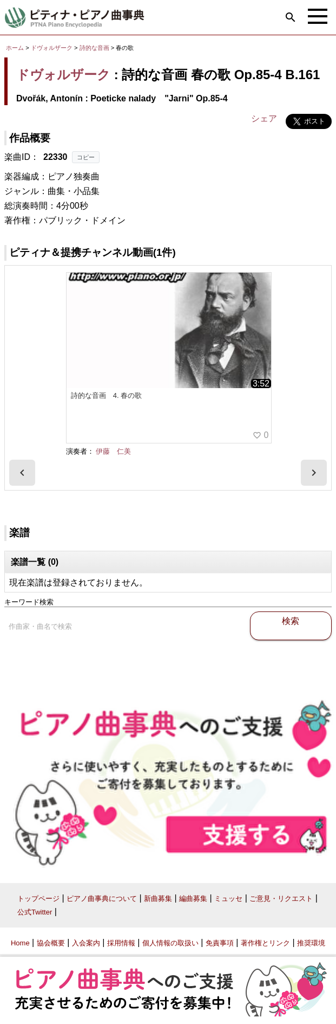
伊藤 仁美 (113, 451)
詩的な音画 (95, 47)
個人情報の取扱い (170, 943)
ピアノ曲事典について (102, 898)
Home (20, 943)
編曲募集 (193, 898)
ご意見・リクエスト (281, 898)
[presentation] (22, 473)
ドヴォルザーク (52, 47)
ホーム (15, 47)
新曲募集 (158, 898)
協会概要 (51, 943)
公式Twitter (34, 912)
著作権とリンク (265, 943)
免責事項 (220, 943)
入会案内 (86, 943)
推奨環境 (311, 943)
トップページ (38, 898)
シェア (264, 118)
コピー (86, 157)
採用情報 (121, 943)
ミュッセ (228, 898)
